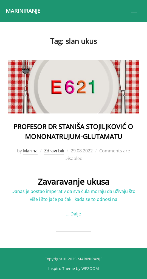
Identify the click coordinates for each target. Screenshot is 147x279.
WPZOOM (90, 268)
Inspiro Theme (61, 268)
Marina (30, 151)
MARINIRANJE (23, 11)
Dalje (75, 214)
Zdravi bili (54, 151)
